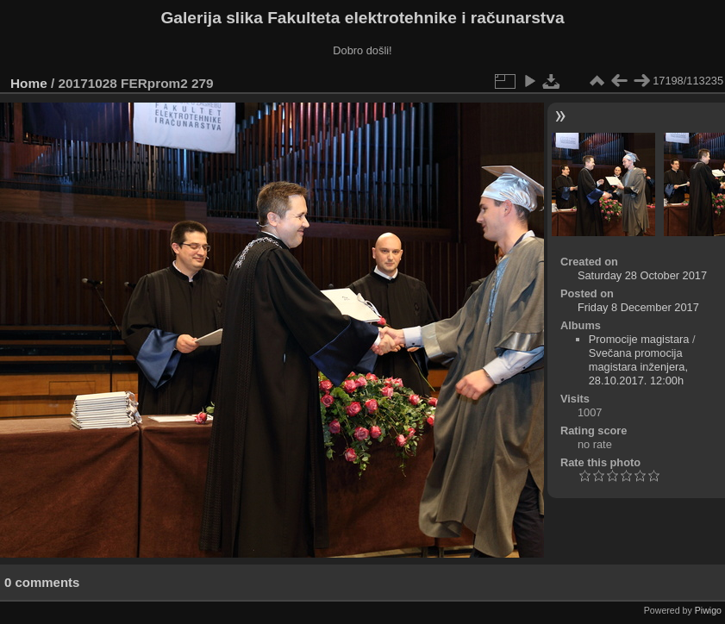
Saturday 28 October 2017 (642, 275)
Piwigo (708, 610)
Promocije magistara (639, 339)
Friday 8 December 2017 (638, 307)
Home (28, 83)
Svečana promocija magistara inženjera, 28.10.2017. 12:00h (638, 366)
